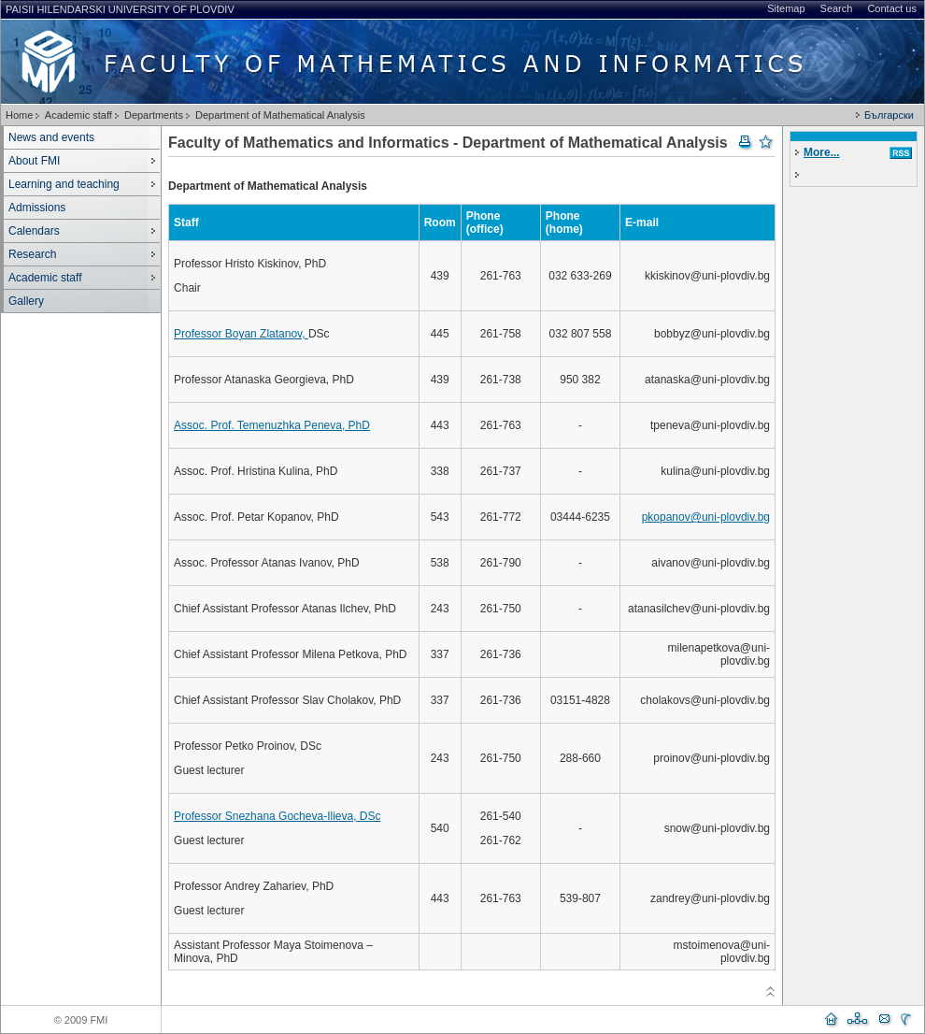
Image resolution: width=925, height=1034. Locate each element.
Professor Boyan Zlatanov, (241, 333)
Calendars (34, 230)
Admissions (36, 207)
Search (836, 8)
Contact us (892, 8)
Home (19, 115)
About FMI (34, 160)
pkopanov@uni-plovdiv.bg (706, 517)
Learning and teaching (64, 184)
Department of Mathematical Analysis (280, 115)
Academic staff (78, 115)
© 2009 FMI (81, 1020)
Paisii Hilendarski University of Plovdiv (120, 9)
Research (32, 254)
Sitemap (785, 8)
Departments (153, 115)
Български (889, 115)
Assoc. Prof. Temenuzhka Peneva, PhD (272, 425)
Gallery (26, 301)
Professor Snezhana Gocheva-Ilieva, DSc (277, 816)
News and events (51, 137)
